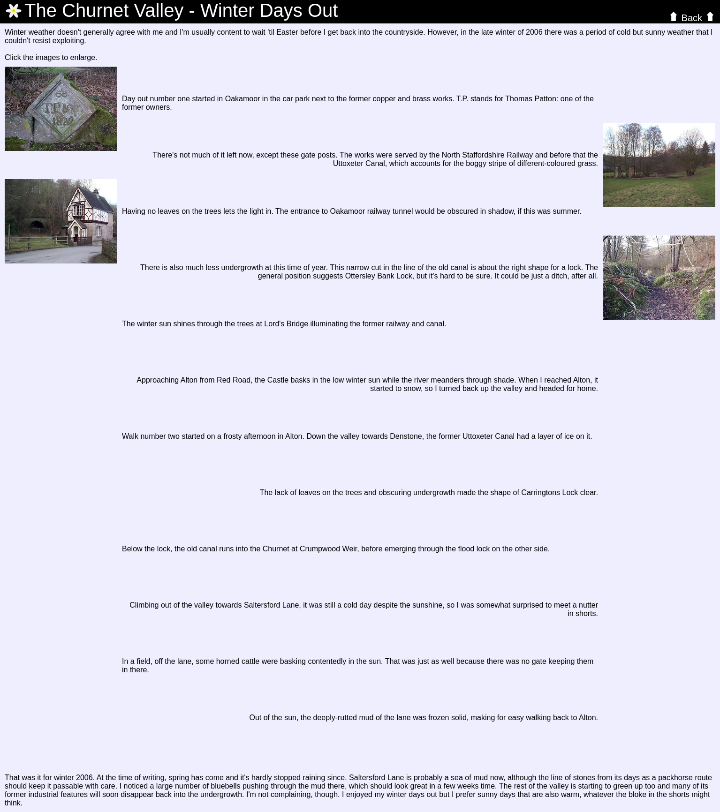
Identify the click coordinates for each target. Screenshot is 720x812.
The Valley (103, 10)
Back (691, 17)
